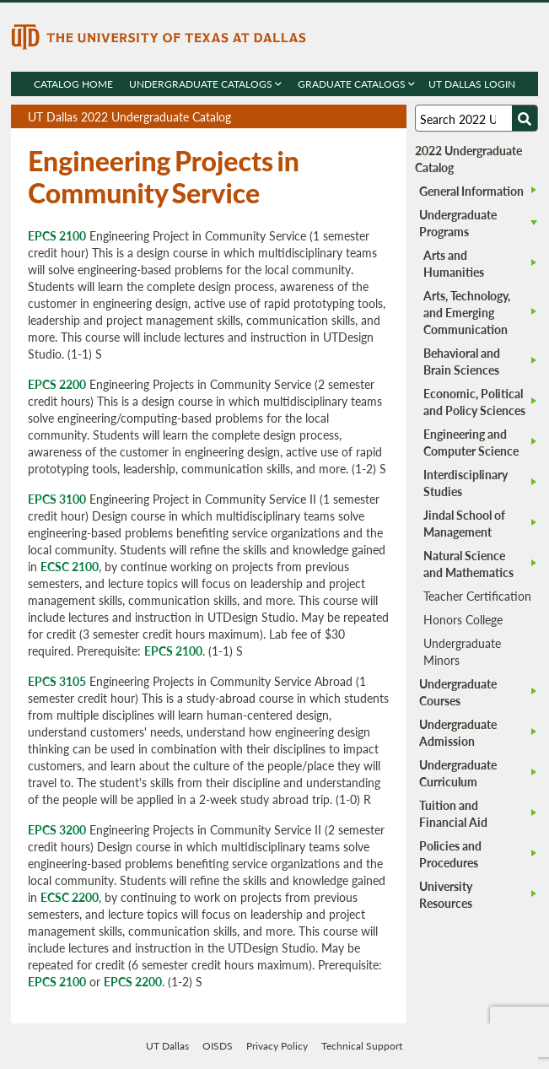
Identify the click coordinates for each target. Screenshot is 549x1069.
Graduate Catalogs (356, 84)
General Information (471, 190)
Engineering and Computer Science (471, 442)
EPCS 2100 (57, 235)
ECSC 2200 (69, 896)
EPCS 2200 (57, 383)
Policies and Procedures (450, 854)
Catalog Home (73, 84)
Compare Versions (391, 117)
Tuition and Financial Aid (453, 813)
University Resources (445, 894)
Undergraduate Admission (458, 732)
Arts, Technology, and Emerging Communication (466, 312)
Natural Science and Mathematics (468, 563)
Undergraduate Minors (462, 651)
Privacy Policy (277, 1046)
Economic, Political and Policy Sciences (474, 401)
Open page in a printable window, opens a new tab (371, 117)
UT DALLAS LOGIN (471, 84)
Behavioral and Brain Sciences (461, 361)
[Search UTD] (524, 118)
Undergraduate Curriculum (458, 773)
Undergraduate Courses (458, 692)
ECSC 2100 (69, 566)
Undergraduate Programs (458, 223)
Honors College (463, 619)
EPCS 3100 (57, 498)
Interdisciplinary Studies (465, 482)
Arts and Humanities (453, 263)
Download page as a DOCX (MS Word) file (352, 117)
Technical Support (361, 1046)
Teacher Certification (477, 595)
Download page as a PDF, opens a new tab (333, 117)
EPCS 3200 (57, 829)
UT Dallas (167, 1046)
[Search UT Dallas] (476, 118)
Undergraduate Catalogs (205, 84)
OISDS (217, 1046)
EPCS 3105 (57, 680)
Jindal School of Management (464, 523)
